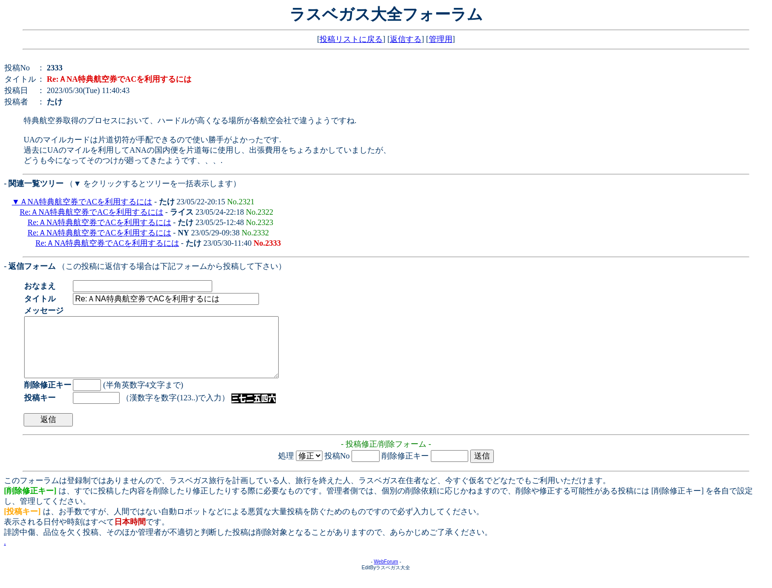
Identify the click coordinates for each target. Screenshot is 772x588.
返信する (405, 39)
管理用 (440, 39)
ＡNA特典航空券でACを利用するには (86, 201)
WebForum (386, 573)
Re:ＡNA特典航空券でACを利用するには (91, 212)
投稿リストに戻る (351, 39)
